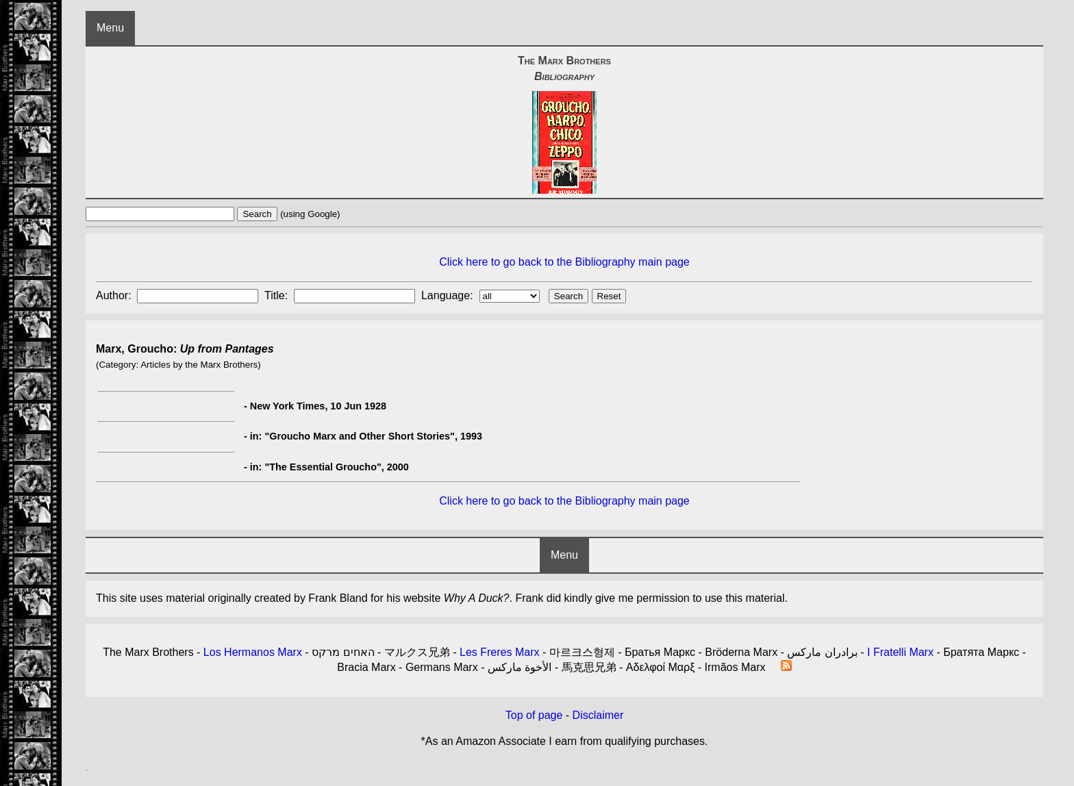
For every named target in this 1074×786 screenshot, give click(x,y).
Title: (277, 295)
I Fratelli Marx (900, 652)
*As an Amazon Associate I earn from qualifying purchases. (564, 741)
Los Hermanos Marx (252, 652)
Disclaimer (598, 715)
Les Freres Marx (499, 652)
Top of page (534, 715)
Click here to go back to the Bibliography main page (564, 262)
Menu (110, 28)
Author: (115, 295)
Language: (448, 295)
